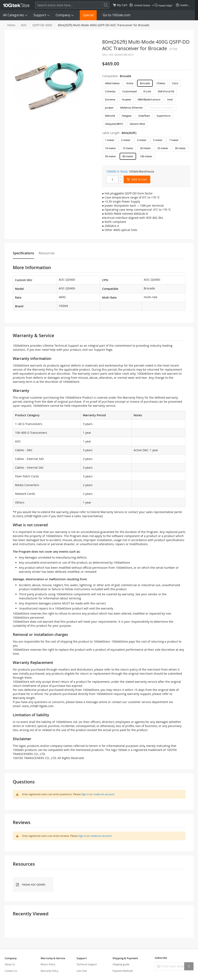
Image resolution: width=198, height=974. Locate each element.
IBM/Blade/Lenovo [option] (149, 99)
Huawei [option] (126, 99)
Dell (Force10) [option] (166, 91)
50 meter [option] (110, 156)
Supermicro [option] (164, 116)
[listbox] (146, 104)
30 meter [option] (180, 148)
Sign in (85, 794)
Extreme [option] (110, 99)
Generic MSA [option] (137, 124)
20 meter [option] (145, 148)
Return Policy (48, 964)
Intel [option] (170, 99)
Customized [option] (129, 91)
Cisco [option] (175, 83)
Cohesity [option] (110, 91)
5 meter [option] (157, 140)
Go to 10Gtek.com (116, 15)
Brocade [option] (145, 83)
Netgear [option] (127, 116)
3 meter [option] (141, 140)
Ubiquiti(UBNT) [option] (114, 124)
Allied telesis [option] (112, 83)
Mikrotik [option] (110, 116)
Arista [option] (129, 83)
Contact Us (11, 970)
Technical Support (87, 964)
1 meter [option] (109, 140)
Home (11, 25)
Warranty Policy (49, 970)
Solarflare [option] (144, 116)
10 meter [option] (110, 148)
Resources (47, 253)
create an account (104, 794)
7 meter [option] (174, 140)
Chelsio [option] (161, 83)
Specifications (23, 253)
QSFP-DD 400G (42, 25)
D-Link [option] (147, 91)
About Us (10, 964)
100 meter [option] (146, 156)
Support (40, 15)
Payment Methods (123, 970)
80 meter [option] (127, 156)
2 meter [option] (125, 140)
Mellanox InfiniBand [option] (161, 107)
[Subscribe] (189, 966)
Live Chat (82, 970)
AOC (24, 25)
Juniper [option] (109, 107)
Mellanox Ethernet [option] (131, 107)
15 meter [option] (127, 148)
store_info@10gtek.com (32, 516)
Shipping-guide (121, 964)
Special (88, 15)
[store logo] (16, 5)
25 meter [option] (162, 148)
